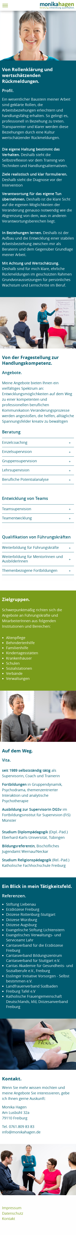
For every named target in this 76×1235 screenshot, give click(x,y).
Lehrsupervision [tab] (15, 470)
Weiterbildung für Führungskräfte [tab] (30, 547)
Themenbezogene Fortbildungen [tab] (29, 570)
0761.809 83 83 (21, 1126)
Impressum (11, 1207)
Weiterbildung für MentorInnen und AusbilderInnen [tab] (32, 558)
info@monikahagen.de (21, 1132)
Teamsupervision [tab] (16, 508)
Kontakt (8, 1218)
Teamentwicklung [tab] (17, 517)
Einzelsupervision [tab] (17, 451)
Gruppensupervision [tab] (19, 460)
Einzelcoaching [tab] (14, 442)
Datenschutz (12, 1213)
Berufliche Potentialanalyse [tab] (25, 479)
